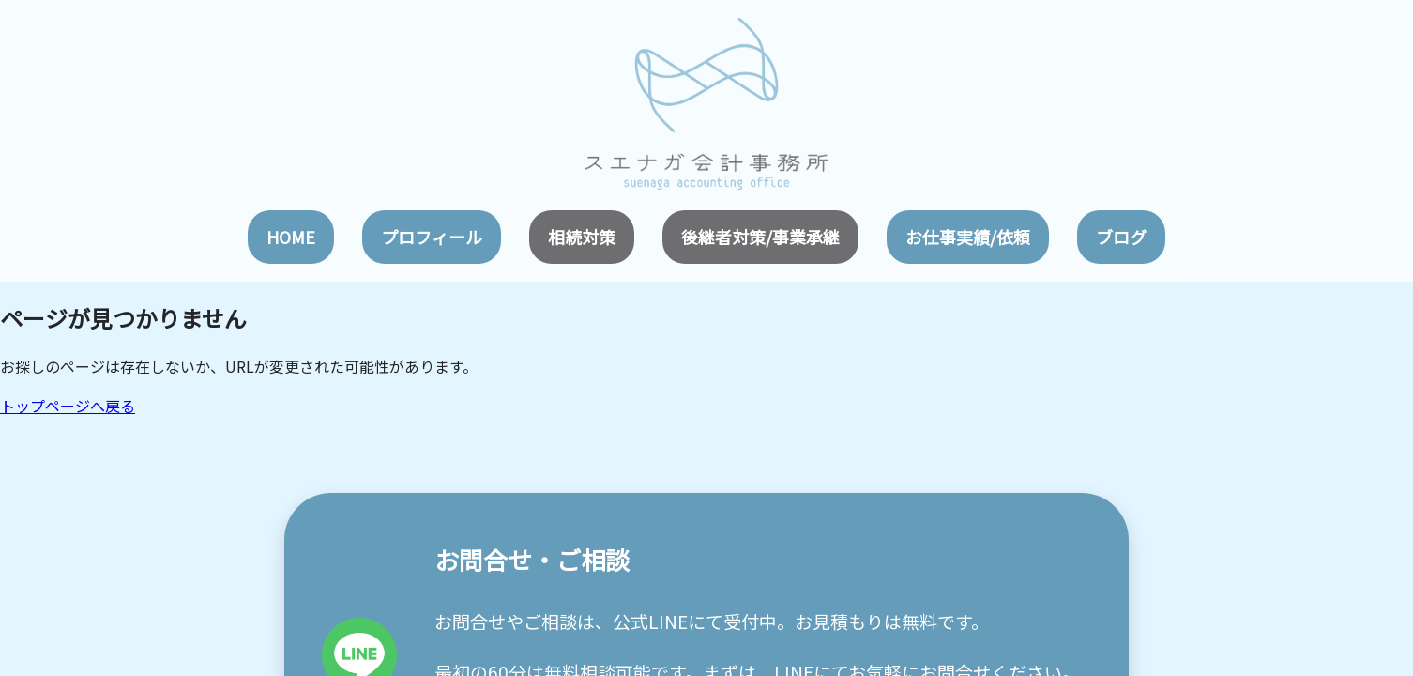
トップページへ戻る (67, 405)
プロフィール (431, 236)
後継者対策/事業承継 (760, 236)
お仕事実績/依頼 (967, 236)
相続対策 (581, 236)
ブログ (1121, 236)
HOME (290, 236)
